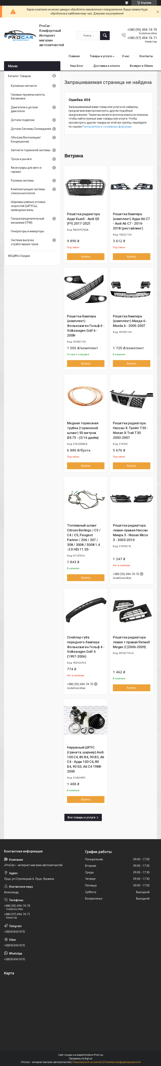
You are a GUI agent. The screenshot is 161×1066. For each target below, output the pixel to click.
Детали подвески (22, 120)
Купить (86, 256)
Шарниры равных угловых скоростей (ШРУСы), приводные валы (28, 205)
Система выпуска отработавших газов (24, 242)
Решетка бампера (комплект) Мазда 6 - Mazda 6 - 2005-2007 (130, 321)
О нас (125, 56)
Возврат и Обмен (141, 65)
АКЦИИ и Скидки (19, 255)
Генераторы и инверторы (27, 231)
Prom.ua (98, 1055)
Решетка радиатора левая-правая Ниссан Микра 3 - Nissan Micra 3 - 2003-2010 (130, 532)
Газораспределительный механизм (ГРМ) (27, 220)
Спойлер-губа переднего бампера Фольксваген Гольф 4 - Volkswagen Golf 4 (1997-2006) (85, 646)
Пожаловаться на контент (87, 1062)
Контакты (146, 56)
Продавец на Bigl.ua (80, 1058)
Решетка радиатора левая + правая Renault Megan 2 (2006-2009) (131, 642)
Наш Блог (76, 65)
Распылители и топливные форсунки (107, 126)
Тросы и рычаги (21, 159)
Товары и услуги (101, 56)
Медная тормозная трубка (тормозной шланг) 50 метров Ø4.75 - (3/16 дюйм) (83, 430)
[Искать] (105, 35)
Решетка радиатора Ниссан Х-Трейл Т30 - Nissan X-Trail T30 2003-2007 (130, 430)
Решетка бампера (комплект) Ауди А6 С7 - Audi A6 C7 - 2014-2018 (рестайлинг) (131, 221)
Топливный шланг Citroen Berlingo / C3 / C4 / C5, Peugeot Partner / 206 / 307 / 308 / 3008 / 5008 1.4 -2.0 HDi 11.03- (83, 537)
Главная (74, 56)
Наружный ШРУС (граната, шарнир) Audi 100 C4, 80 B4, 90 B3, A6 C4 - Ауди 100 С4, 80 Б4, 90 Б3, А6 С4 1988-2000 (85, 759)
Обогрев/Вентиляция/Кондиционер (26, 139)
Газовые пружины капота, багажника (28, 96)
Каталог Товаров (19, 76)
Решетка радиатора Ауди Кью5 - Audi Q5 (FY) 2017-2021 (83, 219)
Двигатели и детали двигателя (24, 109)
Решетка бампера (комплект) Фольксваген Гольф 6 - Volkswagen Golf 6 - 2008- (85, 325)
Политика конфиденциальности (122, 1062)
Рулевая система (22, 180)
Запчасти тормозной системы (30, 150)
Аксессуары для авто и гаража (26, 169)
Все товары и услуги (81, 817)
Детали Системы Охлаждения (31, 128)
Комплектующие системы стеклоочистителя (28, 191)
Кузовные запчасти (24, 85)
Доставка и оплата (106, 65)
